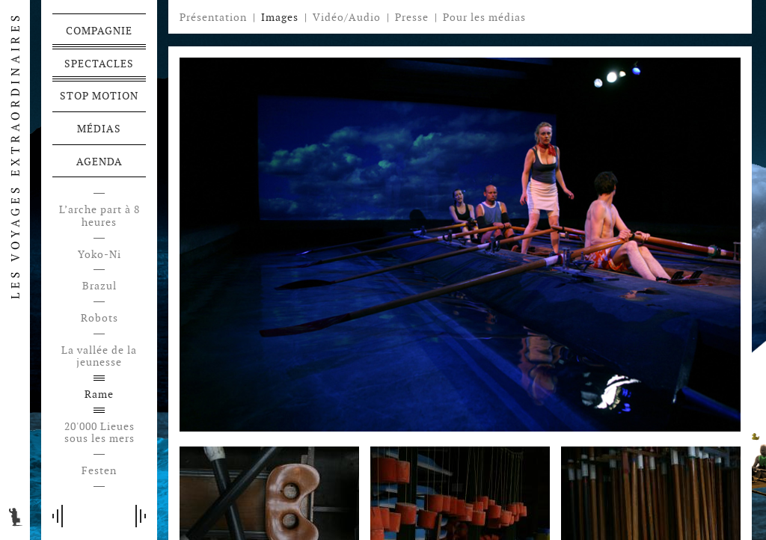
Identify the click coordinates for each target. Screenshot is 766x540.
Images (279, 17)
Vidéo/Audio (347, 17)
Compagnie (99, 30)
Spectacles (99, 63)
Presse (412, 17)
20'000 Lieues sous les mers (99, 433)
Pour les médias (484, 17)
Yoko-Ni (99, 254)
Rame (99, 394)
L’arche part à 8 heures (99, 216)
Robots (99, 318)
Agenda (99, 161)
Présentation (213, 17)
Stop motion (99, 95)
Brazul (99, 286)
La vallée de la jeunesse (99, 356)
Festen (99, 470)
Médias (99, 128)
